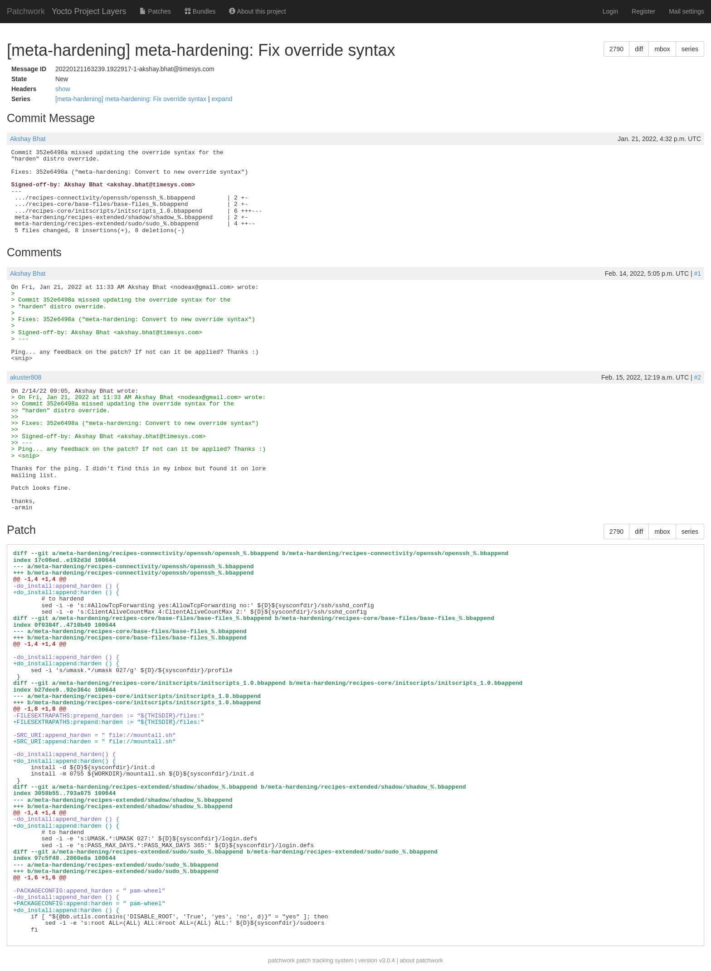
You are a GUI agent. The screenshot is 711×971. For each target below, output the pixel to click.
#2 (697, 377)
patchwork (281, 960)
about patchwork (421, 960)
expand (222, 98)
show (62, 89)
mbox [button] (662, 49)
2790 (616, 49)
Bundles (200, 11)
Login (610, 11)
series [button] (690, 49)
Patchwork (26, 11)
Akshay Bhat (28, 138)
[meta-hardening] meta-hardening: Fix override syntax (131, 98)
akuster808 (25, 377)
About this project (257, 11)
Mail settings (686, 11)
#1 (697, 273)
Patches (155, 11)
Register (643, 11)
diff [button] (639, 49)
